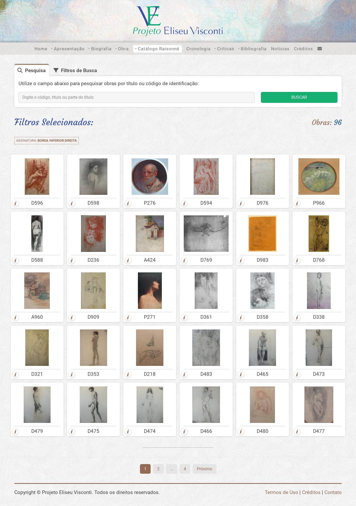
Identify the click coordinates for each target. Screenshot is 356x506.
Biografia (101, 48)
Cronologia (198, 48)
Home (40, 48)
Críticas (225, 48)
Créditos (303, 48)
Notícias (280, 48)
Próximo (204, 468)
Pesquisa (35, 70)
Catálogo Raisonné (158, 48)
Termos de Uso (281, 492)
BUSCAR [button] (299, 97)
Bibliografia (254, 48)
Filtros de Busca (79, 70)
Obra (123, 48)
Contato (333, 492)
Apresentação (69, 48)
